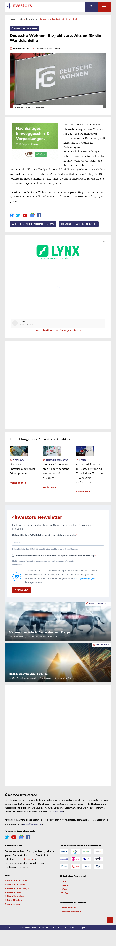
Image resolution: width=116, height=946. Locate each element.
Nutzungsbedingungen (84, 578)
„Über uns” (57, 811)
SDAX (64, 889)
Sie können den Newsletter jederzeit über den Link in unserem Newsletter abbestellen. (43, 563)
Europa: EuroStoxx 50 (71, 911)
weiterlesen (16, 482)
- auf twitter (55, 49)
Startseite (9, 927)
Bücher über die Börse (17, 880)
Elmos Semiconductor (57, 460)
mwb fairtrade (13, 903)
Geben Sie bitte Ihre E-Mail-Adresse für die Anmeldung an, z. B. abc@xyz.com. (46, 549)
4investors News (15, 892)
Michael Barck (45, 49)
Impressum (43, 927)
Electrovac (18, 460)
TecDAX (65, 893)
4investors (13, 19)
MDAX (64, 885)
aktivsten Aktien (26, 858)
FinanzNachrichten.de (17, 896)
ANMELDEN (22, 590)
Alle (104, 7)
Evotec (82, 460)
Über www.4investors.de (25, 927)
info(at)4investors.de (32, 823)
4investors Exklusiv (16, 884)
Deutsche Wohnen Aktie (78, 224)
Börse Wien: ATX (69, 907)
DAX (63, 881)
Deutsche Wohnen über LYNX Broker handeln (58, 252)
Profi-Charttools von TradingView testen (58, 330)
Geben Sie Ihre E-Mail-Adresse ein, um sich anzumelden (44, 535)
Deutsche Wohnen (31, 19)
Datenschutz (56, 927)
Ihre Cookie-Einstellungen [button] (74, 927)
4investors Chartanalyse (18, 888)
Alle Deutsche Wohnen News (33, 224)
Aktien (21, 19)
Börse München (14, 899)
